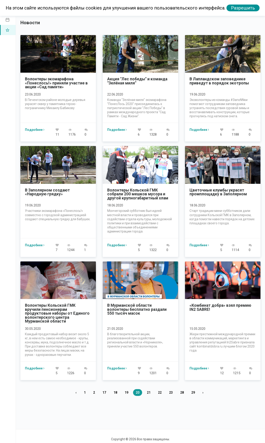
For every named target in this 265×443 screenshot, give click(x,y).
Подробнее (34, 130)
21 (149, 392)
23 (171, 392)
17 (104, 392)
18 (115, 392)
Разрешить (243, 8)
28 (182, 392)
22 (160, 392)
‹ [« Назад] (75, 392)
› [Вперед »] (202, 392)
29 (193, 392)
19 (126, 392)
